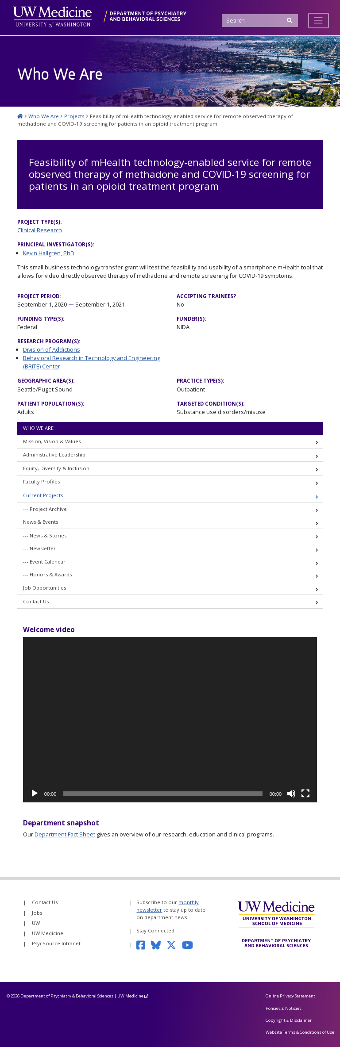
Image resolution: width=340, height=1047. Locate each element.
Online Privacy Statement (290, 996)
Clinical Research (39, 230)
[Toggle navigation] (318, 20)
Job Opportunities (44, 587)
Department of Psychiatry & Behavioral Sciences (66, 996)
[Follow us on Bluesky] (158, 944)
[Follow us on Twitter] (174, 944)
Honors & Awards (51, 574)
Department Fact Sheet (65, 834)
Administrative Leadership (54, 454)
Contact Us (36, 601)
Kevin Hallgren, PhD (48, 253)
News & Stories (48, 535)
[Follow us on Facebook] (143, 944)
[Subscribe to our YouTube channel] (190, 944)
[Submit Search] (290, 20)
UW (36, 923)
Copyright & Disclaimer (289, 1020)
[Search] (260, 20)
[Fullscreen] (305, 793)
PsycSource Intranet (56, 943)
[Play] (34, 793)
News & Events (40, 521)
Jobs (37, 912)
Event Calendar (48, 561)
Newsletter (43, 548)
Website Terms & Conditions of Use (300, 1032)
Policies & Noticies (283, 1008)
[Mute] (291, 793)
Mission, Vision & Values (52, 441)
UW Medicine (47, 933)
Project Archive (48, 509)
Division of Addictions (51, 349)
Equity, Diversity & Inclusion (56, 468)
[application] (170, 719)
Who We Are (38, 428)
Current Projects (43, 495)
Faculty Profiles (41, 481)
